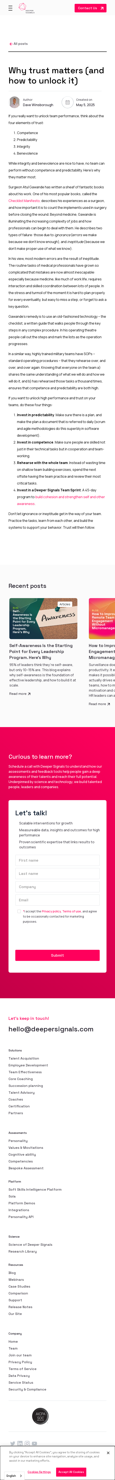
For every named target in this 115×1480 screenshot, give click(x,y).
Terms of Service (23, 1369)
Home (13, 1341)
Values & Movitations (26, 1147)
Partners (16, 1113)
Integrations (19, 1210)
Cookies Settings (39, 1472)
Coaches (16, 1099)
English (11, 1476)
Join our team (20, 1355)
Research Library (23, 1251)
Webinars (16, 1279)
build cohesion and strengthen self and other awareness (61, 500)
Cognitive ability (22, 1154)
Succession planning (26, 1085)
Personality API (21, 1217)
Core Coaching (21, 1079)
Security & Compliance (27, 1389)
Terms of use (71, 911)
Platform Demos (22, 1203)
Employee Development (28, 1065)
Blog (12, 1273)
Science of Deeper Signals (30, 1244)
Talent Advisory (22, 1092)
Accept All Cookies (71, 1472)
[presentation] (47, 937)
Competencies (21, 1161)
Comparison (18, 1293)
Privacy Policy (20, 1362)
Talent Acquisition (24, 1058)
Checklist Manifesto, (25, 200)
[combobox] (14, 1476)
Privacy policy (51, 911)
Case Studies (19, 1286)
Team (13, 1348)
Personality (18, 1141)
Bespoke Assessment (26, 1168)
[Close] (108, 1453)
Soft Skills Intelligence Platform (35, 1189)
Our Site (15, 1314)
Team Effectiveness (25, 1072)
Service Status (21, 1382)
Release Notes (20, 1307)
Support (15, 1300)
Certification (19, 1106)
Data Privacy (19, 1375)
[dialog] (57, 1463)
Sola (12, 1196)
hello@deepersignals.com (51, 1029)
